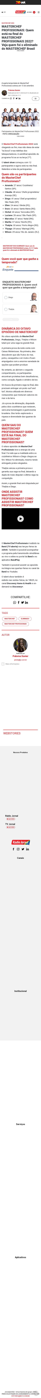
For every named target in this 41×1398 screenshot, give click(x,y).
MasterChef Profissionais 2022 (18, 144)
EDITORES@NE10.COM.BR (20, 1396)
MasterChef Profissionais (15, 624)
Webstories (11, 733)
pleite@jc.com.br (20, 660)
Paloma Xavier (14, 90)
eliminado (25, 619)
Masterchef (9, 619)
